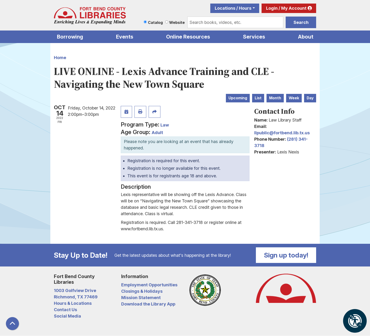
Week (294, 98)
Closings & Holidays (142, 291)
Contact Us (65, 309)
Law (164, 124)
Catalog (155, 22)
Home (60, 57)
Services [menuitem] (254, 37)
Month (275, 98)
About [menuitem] (305, 37)
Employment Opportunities (149, 284)
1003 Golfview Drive (75, 290)
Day (310, 98)
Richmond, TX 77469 (76, 296)
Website (177, 22)
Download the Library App (148, 303)
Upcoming (237, 98)
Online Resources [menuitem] (188, 37)
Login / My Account (286, 8)
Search (301, 22)
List (258, 98)
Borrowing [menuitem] (70, 37)
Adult (157, 132)
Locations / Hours (233, 8)
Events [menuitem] (124, 37)
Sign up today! (286, 255)
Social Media (67, 316)
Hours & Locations (73, 303)
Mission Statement (141, 297)
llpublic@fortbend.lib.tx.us (282, 132)
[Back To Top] (12, 323)
